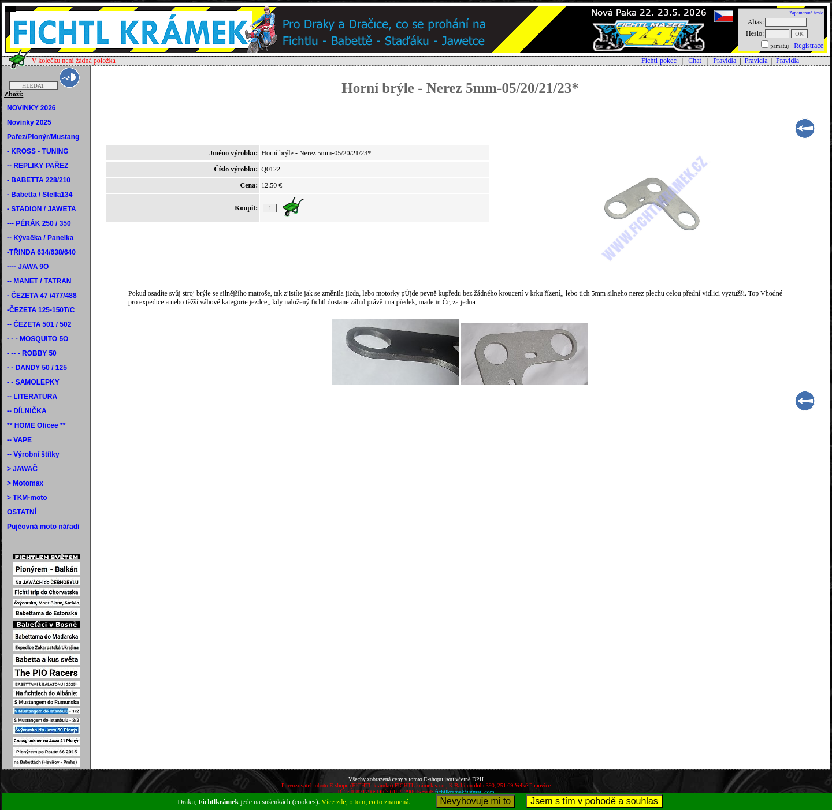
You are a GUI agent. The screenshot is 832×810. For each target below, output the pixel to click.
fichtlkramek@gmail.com (465, 792)
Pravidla (724, 61)
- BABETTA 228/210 (38, 180)
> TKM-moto (27, 498)
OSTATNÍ (21, 512)
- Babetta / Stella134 (39, 195)
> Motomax (25, 483)
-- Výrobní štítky (33, 454)
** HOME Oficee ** (36, 425)
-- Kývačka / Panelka (40, 238)
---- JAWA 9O (28, 267)
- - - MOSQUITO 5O (37, 339)
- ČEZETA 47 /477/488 (42, 296)
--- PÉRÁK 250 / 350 (39, 223)
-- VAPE (19, 440)
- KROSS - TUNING (38, 151)
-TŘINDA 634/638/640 (41, 252)
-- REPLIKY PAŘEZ (37, 166)
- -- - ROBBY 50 (32, 353)
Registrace (808, 46)
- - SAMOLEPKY (33, 382)
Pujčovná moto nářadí (43, 526)
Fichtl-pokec (659, 61)
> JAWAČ (22, 469)
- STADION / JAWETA (41, 209)
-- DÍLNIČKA (27, 411)
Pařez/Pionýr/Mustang (43, 137)
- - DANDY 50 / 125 (37, 368)
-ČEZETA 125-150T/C (41, 310)
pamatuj (779, 46)
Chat (694, 61)
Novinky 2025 (29, 122)
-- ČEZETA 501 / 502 (39, 324)
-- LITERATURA (32, 397)
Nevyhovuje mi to (475, 801)
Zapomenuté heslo (806, 13)
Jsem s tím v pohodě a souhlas (594, 801)
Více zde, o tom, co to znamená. (365, 802)
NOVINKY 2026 (31, 108)
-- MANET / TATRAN (39, 281)
